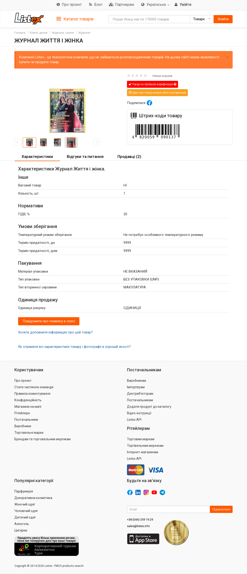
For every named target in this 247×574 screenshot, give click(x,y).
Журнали (84, 32)
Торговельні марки (28, 432)
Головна (19, 32)
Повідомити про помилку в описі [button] (49, 321)
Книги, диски (38, 32)
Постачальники (26, 419)
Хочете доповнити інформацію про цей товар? (55, 332)
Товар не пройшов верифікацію (152, 84)
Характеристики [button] (37, 156)
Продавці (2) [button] (129, 156)
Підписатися (221, 509)
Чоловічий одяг (26, 511)
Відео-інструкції (139, 413)
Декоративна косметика (33, 498)
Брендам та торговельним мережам (42, 439)
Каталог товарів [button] (75, 19)
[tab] (75, 18)
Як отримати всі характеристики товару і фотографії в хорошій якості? (74, 347)
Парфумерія (23, 491)
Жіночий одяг (24, 504)
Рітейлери (22, 413)
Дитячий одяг (25, 517)
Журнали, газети (63, 32)
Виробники (22, 426)
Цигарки (20, 530)
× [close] (227, 57)
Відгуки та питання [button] (85, 156)
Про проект (23, 380)
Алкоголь (21, 524)
